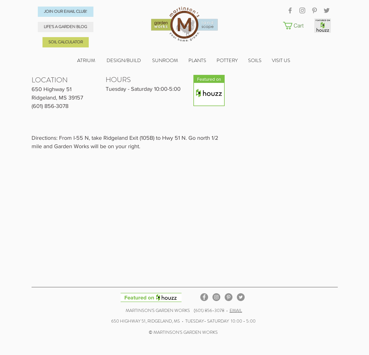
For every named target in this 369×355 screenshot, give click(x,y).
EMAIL (236, 310)
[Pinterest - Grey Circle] (228, 297)
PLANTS (202, 60)
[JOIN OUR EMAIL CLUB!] (65, 12)
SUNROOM (165, 60)
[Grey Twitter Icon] (327, 10)
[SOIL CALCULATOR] (65, 42)
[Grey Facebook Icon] (290, 10)
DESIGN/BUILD (124, 60)
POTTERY (232, 60)
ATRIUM (86, 60)
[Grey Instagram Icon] (302, 10)
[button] (297, 25)
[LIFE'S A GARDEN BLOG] (65, 27)
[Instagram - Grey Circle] (216, 297)
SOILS (260, 60)
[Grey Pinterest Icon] (314, 10)
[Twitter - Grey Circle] (241, 297)
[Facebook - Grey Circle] (204, 297)
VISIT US (281, 60)
